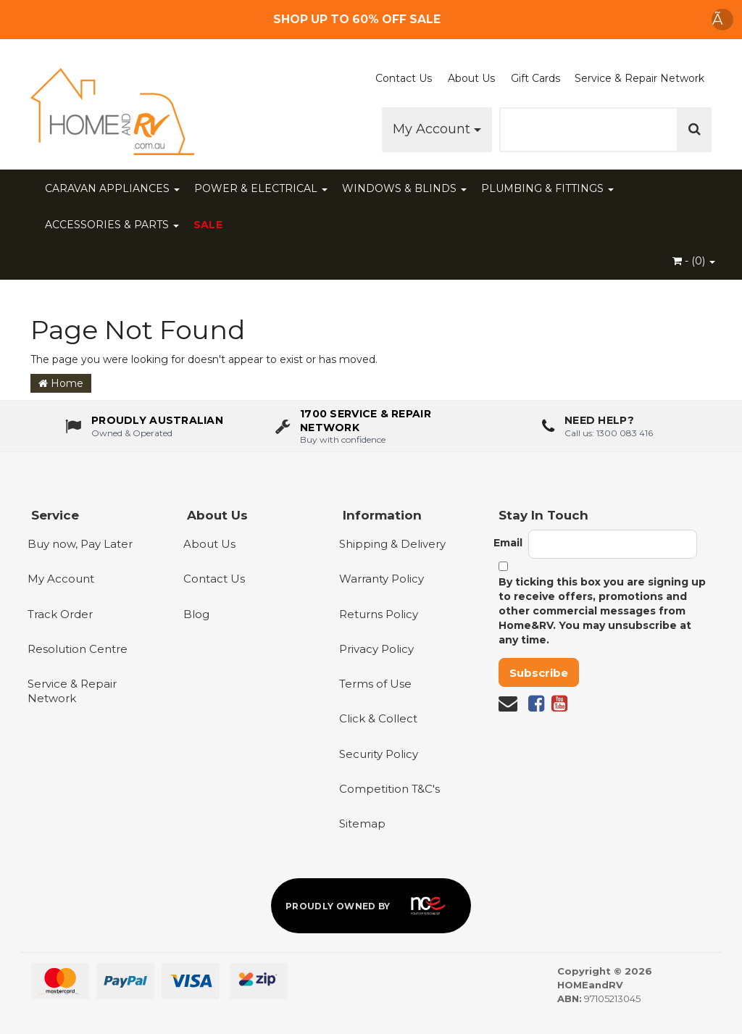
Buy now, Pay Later (80, 544)
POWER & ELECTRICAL (261, 188)
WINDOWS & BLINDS (404, 188)
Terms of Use (375, 684)
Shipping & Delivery (392, 544)
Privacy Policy (376, 649)
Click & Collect (378, 718)
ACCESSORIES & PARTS (112, 224)
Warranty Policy (381, 578)
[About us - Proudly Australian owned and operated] (144, 426)
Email (507, 542)
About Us (471, 78)
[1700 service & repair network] (371, 426)
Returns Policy (378, 614)
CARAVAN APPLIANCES (112, 188)
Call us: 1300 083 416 (608, 432)
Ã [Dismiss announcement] (722, 19)
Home (60, 383)
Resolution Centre (78, 649)
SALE (207, 224)
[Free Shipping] (371, 19)
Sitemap (362, 823)
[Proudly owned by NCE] (371, 905)
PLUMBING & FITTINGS (547, 188)
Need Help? (599, 420)
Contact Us (403, 78)
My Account (437, 129)
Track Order (60, 614)
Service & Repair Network (639, 78)
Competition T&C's (389, 789)
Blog (196, 614)
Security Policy (378, 754)
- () (693, 260)
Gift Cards (535, 78)
